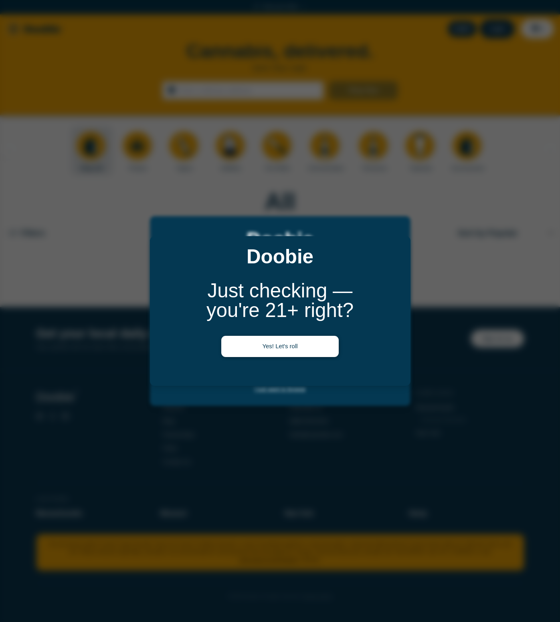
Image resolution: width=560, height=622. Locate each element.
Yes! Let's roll (279, 346)
